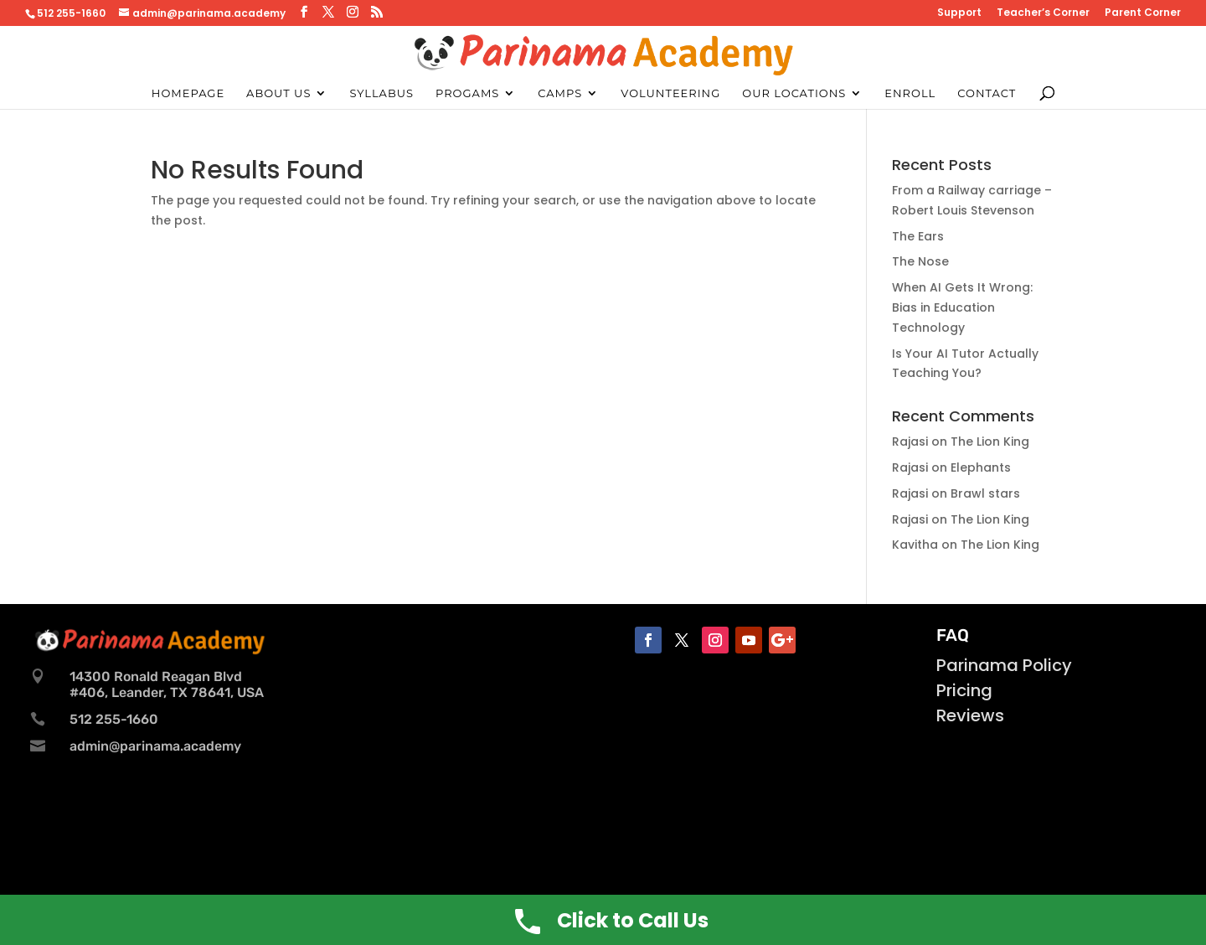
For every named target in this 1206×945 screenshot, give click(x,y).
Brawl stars (985, 493)
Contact (986, 93)
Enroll (909, 93)
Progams (467, 93)
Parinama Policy (1004, 665)
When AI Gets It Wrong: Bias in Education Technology (962, 307)
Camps (560, 93)
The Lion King (990, 441)
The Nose (920, 261)
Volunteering (670, 93)
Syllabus (381, 93)
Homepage (188, 93)
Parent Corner (1143, 13)
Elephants (981, 467)
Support (959, 13)
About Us (278, 93)
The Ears (918, 236)
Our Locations (794, 93)
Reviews (970, 715)
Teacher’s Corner (1043, 13)
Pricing (964, 690)
